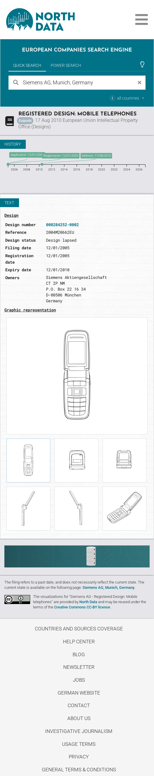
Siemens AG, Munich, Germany (108, 587)
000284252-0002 (62, 224)
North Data (88, 602)
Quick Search (27, 65)
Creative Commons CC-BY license (82, 607)
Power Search (66, 65)
